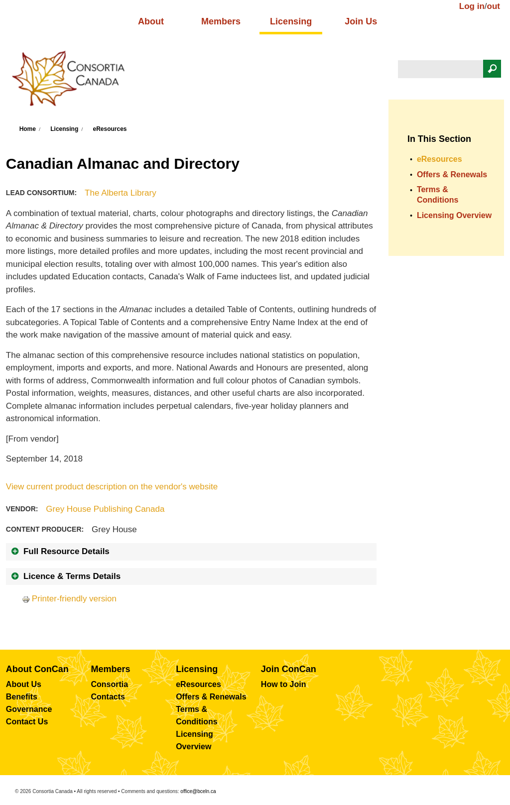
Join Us (361, 21)
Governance (29, 709)
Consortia (109, 684)
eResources (110, 128)
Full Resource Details (66, 551)
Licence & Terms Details (72, 576)
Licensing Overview (454, 215)
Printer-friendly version (69, 598)
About (151, 21)
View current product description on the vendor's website (112, 486)
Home (27, 128)
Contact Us (27, 721)
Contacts (108, 696)
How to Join (283, 684)
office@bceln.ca (198, 791)
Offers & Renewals (452, 174)
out (493, 6)
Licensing (291, 21)
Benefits (21, 696)
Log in (472, 6)
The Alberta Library (120, 193)
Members (221, 21)
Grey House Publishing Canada (105, 509)
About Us (23, 684)
